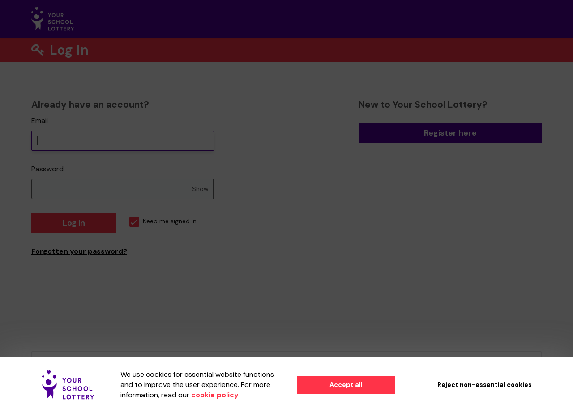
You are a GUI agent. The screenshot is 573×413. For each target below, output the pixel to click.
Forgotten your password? (79, 251)
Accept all (346, 385)
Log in (74, 222)
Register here (450, 133)
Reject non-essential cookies (484, 385)
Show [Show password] (200, 189)
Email (39, 120)
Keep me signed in (163, 221)
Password (47, 169)
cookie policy (215, 395)
